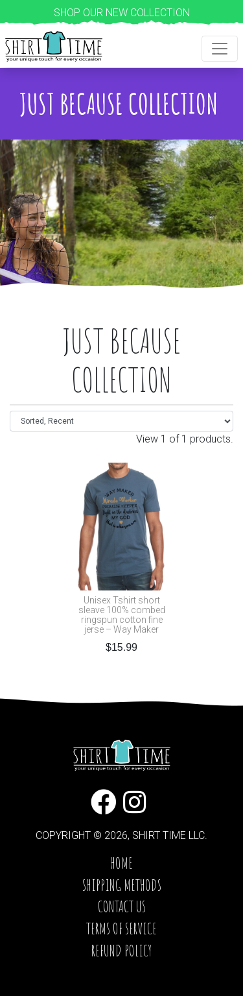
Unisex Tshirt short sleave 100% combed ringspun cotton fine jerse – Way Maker (121, 615)
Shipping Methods (121, 885)
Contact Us (122, 906)
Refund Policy (121, 950)
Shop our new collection (122, 12)
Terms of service (121, 928)
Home (121, 863)
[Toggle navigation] (220, 49)
